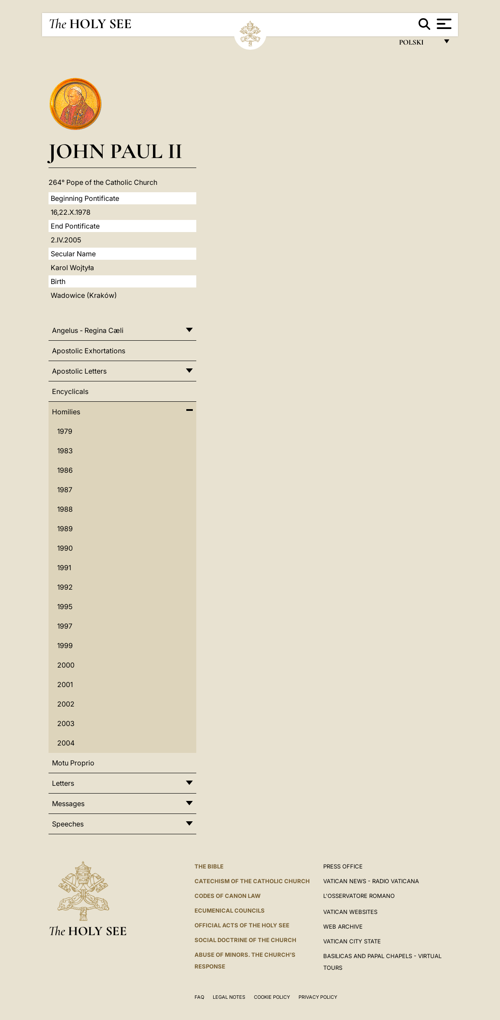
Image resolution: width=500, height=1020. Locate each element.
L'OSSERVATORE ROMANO (359, 895)
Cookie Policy (272, 997)
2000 (66, 665)
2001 (65, 684)
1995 (64, 606)
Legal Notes (229, 997)
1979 (64, 431)
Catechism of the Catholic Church (252, 881)
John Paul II (115, 151)
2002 (66, 704)
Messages (68, 803)
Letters (63, 783)
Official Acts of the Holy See (242, 925)
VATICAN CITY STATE (352, 941)
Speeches (68, 824)
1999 (65, 645)
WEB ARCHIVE (343, 926)
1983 (65, 450)
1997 (64, 626)
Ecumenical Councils (230, 910)
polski (418, 44)
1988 (65, 509)
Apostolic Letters (79, 371)
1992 (65, 587)
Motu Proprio (73, 763)
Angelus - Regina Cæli (87, 330)
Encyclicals (70, 391)
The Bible (209, 866)
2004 (66, 743)
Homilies (66, 411)
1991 (64, 567)
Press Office (343, 866)
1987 (64, 489)
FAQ (199, 997)
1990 (65, 548)
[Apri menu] (443, 23)
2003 (66, 723)
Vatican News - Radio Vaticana (371, 881)
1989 (65, 528)
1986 (65, 470)
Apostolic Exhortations (88, 350)
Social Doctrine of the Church (245, 939)
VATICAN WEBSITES (350, 911)
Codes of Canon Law (227, 895)
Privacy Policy (318, 997)
